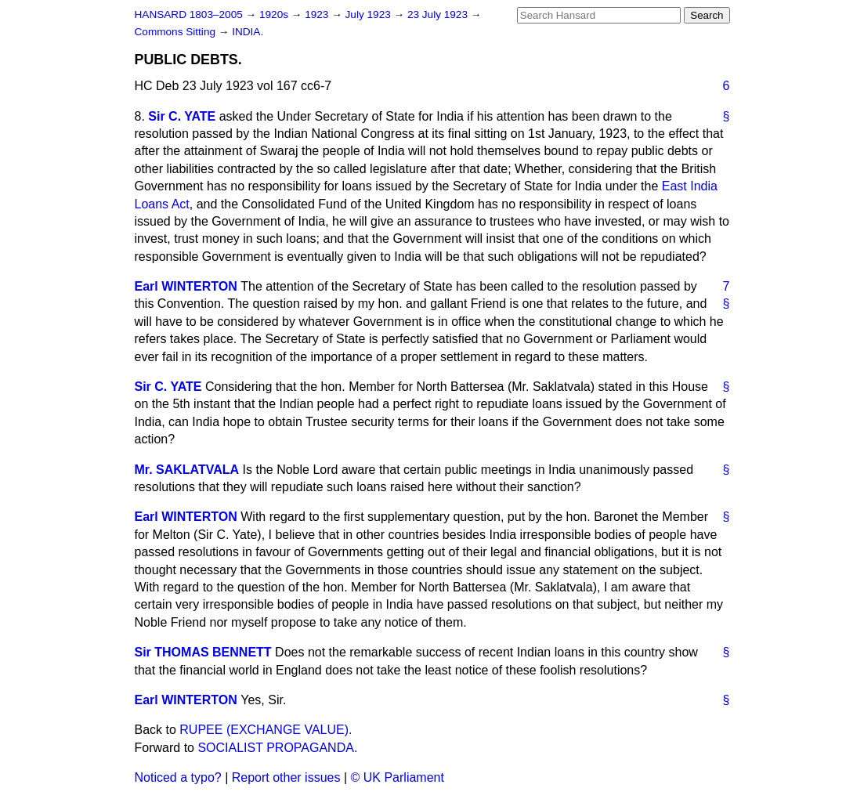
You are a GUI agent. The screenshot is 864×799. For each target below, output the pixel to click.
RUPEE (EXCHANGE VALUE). (265, 729)
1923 (318, 14)
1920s (275, 14)
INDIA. (247, 32)
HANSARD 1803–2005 (189, 14)
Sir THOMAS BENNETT (203, 652)
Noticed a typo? (178, 777)
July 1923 (369, 14)
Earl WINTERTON (186, 286)
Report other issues (286, 777)
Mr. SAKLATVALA (187, 469)
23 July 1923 (439, 14)
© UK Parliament (397, 777)
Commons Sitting (177, 32)
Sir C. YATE (181, 116)
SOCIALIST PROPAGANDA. (277, 747)
